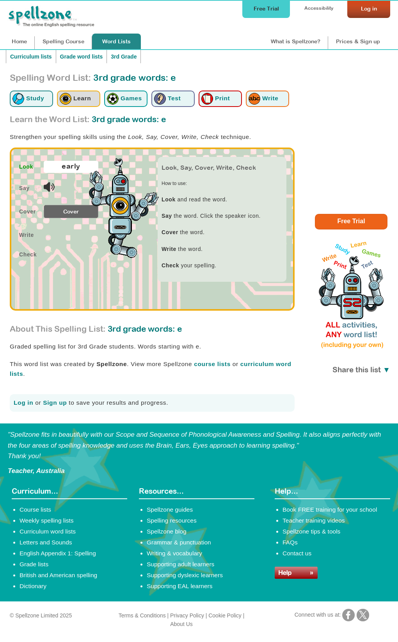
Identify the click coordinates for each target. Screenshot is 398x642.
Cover (71, 211)
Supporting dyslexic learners (185, 575)
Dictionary (33, 586)
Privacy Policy (187, 615)
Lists (116, 41)
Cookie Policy (225, 615)
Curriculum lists (31, 56)
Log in (23, 402)
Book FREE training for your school (330, 509)
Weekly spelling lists (47, 520)
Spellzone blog (167, 531)
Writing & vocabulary (174, 553)
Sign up (55, 402)
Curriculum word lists (48, 531)
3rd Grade (124, 56)
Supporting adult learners (180, 564)
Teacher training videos (314, 520)
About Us (181, 624)
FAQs (290, 542)
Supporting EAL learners (179, 586)
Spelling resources (172, 520)
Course (63, 41)
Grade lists (34, 564)
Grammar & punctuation (179, 542)
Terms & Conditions (142, 615)
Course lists (35, 509)
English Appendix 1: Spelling (58, 553)
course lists (212, 364)
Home (19, 41)
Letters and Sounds (46, 542)
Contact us (297, 553)
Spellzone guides (170, 509)
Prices (358, 41)
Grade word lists (81, 56)
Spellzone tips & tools (311, 531)
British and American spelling (58, 575)
